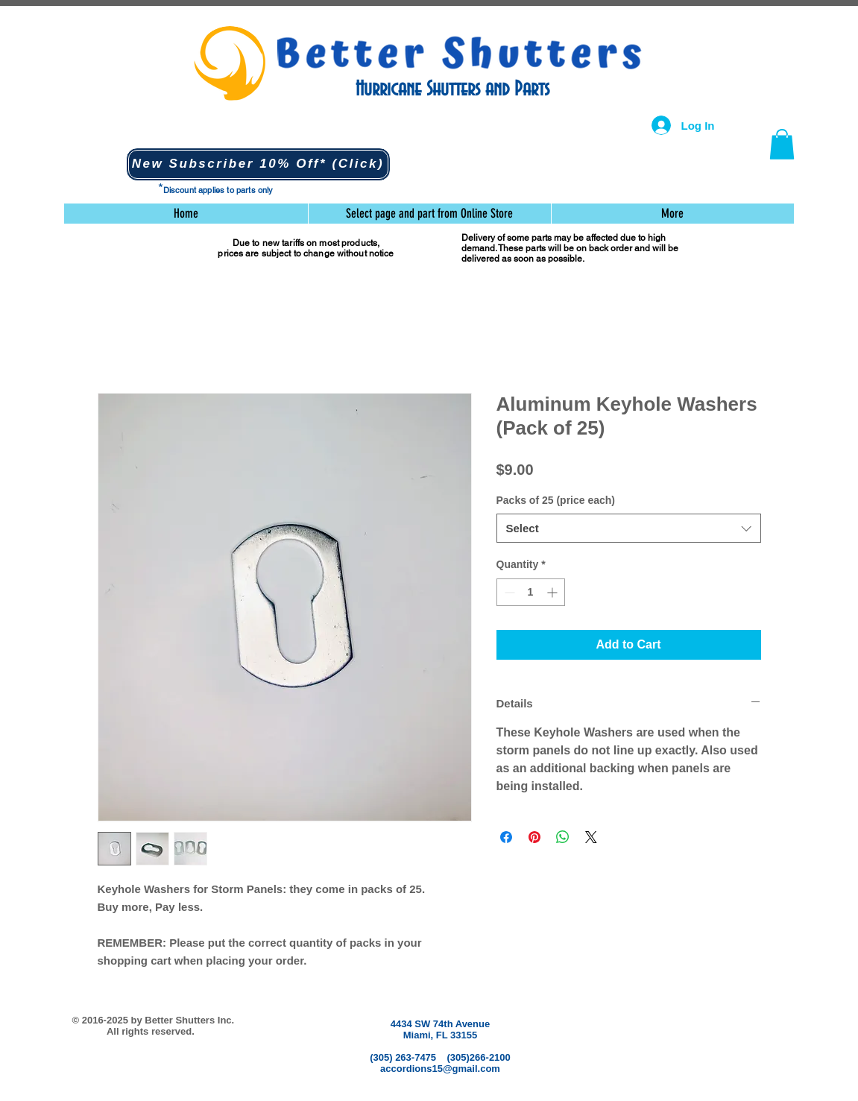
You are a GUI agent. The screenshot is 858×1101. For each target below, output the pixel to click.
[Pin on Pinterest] (534, 837)
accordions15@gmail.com (440, 1068)
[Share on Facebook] (506, 837)
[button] (258, 164)
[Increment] (553, 592)
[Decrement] (508, 592)
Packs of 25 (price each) (556, 500)
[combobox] (628, 528)
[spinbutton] (530, 592)
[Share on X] (591, 837)
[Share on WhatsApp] (563, 837)
